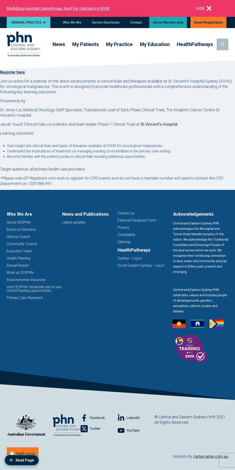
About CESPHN (18, 222)
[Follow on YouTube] (136, 430)
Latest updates (74, 222)
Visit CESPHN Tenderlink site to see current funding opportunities (34, 289)
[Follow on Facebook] (99, 418)
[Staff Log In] (22, 453)
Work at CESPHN (20, 272)
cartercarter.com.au (210, 456)
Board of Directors (21, 229)
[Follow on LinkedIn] (136, 418)
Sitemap (124, 242)
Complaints (126, 235)
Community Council (22, 244)
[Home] (23, 44)
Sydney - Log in (129, 258)
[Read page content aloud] (21, 460)
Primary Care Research (25, 298)
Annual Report (18, 265)
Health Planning (18, 258)
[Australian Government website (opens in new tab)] (26, 425)
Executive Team (19, 251)
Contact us (126, 213)
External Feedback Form (137, 220)
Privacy (123, 227)
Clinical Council (18, 237)
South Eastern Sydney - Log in (141, 265)
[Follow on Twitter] (99, 428)
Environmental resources (26, 280)
